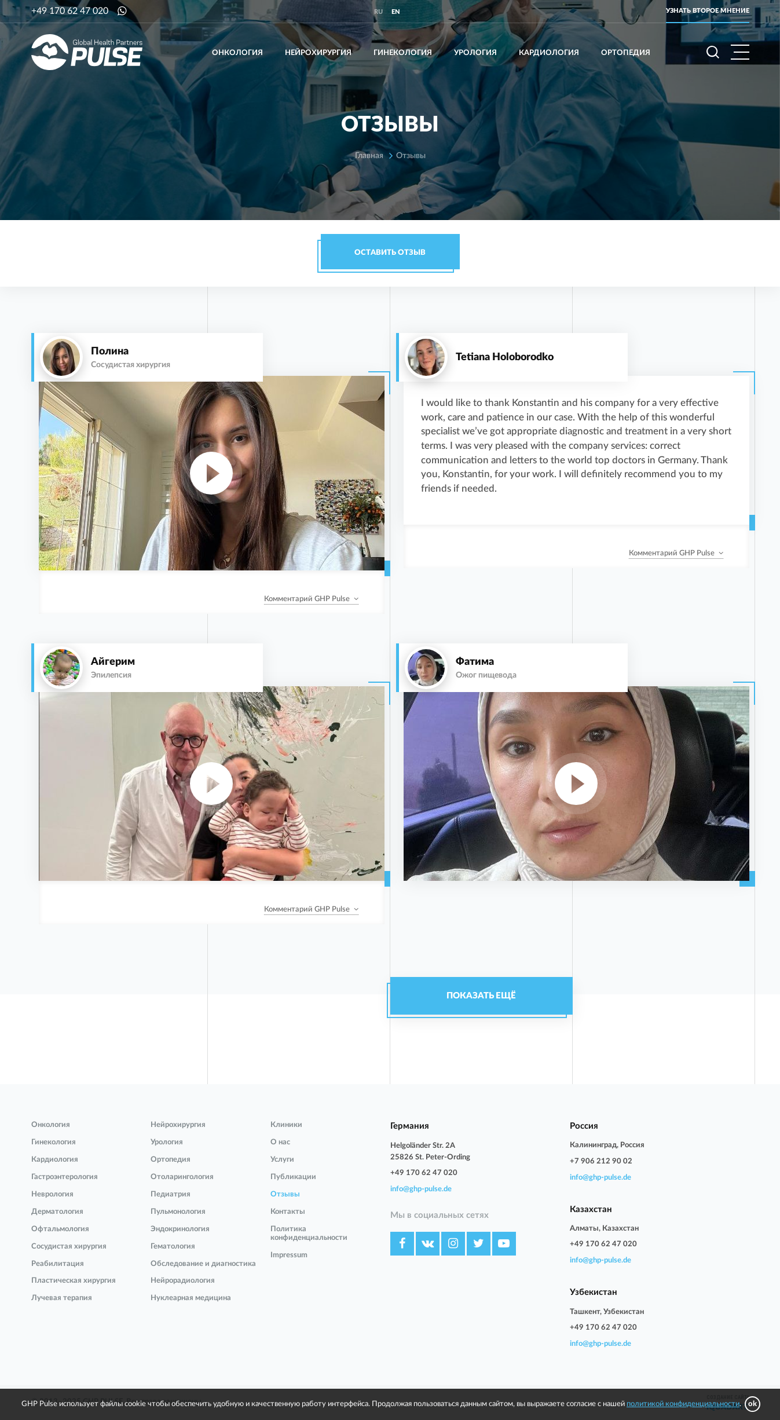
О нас (280, 1142)
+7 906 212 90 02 (601, 1161)
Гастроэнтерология (64, 1177)
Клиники (286, 1125)
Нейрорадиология (183, 1280)
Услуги (282, 1159)
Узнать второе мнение (707, 11)
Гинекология (402, 53)
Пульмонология (178, 1212)
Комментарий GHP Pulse (307, 599)
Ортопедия (625, 53)
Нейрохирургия (318, 53)
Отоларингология (182, 1177)
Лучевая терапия (61, 1298)
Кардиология (549, 53)
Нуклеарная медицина (191, 1298)
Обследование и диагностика (203, 1264)
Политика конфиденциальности (308, 1233)
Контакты (287, 1212)
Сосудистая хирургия (69, 1246)
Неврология (52, 1194)
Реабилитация (57, 1264)
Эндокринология (180, 1229)
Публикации (293, 1177)
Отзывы (285, 1194)
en (395, 12)
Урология (475, 53)
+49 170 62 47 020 (69, 11)
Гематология (173, 1246)
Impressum (288, 1255)
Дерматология (57, 1212)
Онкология (237, 53)
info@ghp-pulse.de (421, 1189)
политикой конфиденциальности (683, 1404)
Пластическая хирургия (73, 1280)
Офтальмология (60, 1229)
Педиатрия (171, 1194)
